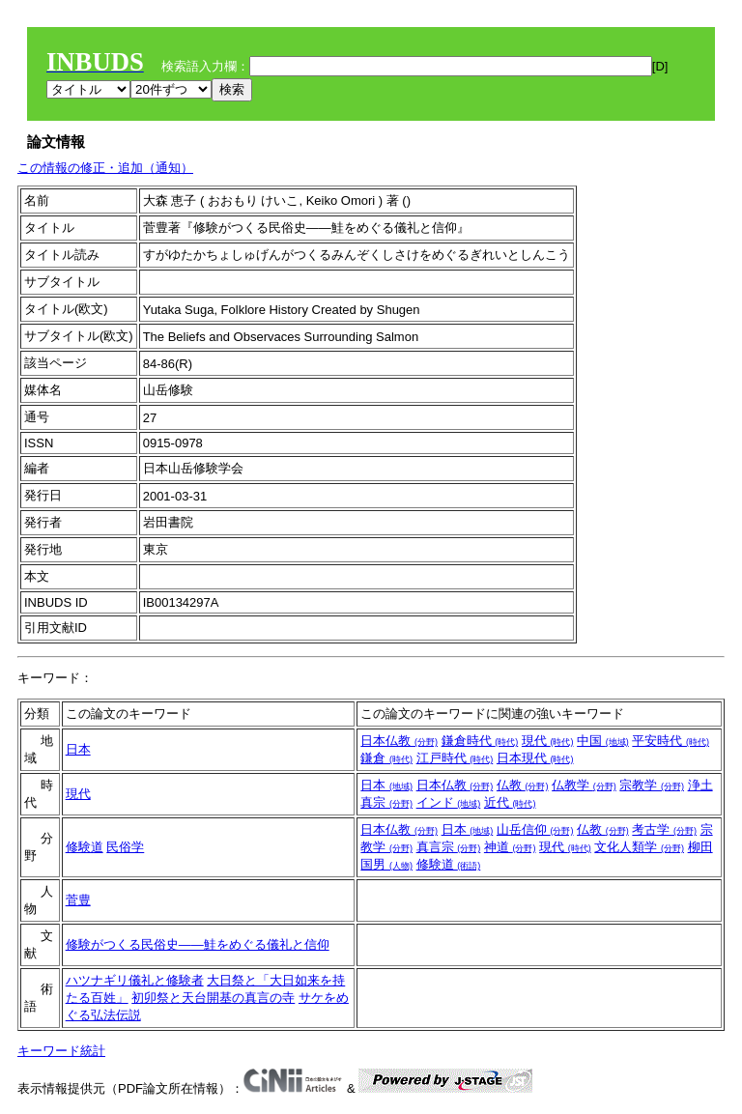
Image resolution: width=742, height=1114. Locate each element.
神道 (510, 847)
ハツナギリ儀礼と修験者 (135, 980)
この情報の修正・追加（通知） (105, 167)
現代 (548, 740)
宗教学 (651, 785)
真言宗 (448, 847)
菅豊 (78, 900)
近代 (510, 802)
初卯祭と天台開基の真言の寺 (213, 997)
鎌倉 (386, 758)
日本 (78, 749)
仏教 (523, 785)
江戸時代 (455, 758)
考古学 (664, 829)
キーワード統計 (61, 1050)
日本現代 (535, 758)
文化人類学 (639, 847)
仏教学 (584, 785)
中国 (603, 740)
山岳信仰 (535, 829)
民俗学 (125, 847)
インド (448, 802)
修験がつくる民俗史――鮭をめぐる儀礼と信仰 (197, 944)
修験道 (84, 847)
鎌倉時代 (480, 740)
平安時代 (670, 740)
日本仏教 (399, 740)
